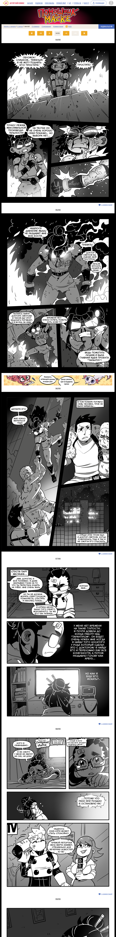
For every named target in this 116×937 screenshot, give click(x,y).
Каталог (30, 3)
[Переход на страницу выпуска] (58, 123)
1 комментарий (106, 205)
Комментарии (58, 26)
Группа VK (77, 3)
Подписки (39, 3)
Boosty (86, 3)
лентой (27, 26)
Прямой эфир (61, 3)
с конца (20, 26)
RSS (70, 26)
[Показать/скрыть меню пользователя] (111, 3)
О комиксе (35, 26)
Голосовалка (49, 3)
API (70, 3)
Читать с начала (10, 26)
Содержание (46, 26)
